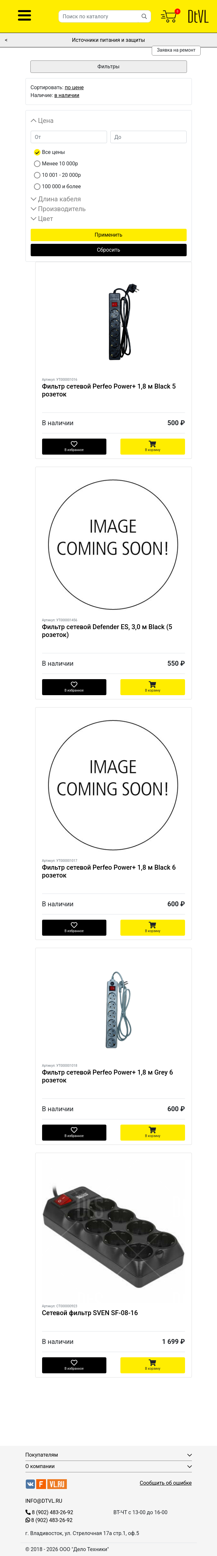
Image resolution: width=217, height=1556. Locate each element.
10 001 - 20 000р (61, 175)
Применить (108, 235)
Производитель (62, 209)
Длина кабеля (59, 199)
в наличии (66, 95)
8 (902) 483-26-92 (49, 1512)
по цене (74, 87)
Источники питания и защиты (108, 40)
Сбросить (108, 250)
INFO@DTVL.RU (43, 1501)
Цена (46, 121)
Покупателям (41, 1455)
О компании (40, 1466)
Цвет (45, 219)
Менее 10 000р (60, 163)
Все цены (53, 152)
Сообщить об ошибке (166, 1483)
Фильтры (108, 66)
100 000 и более (61, 186)
